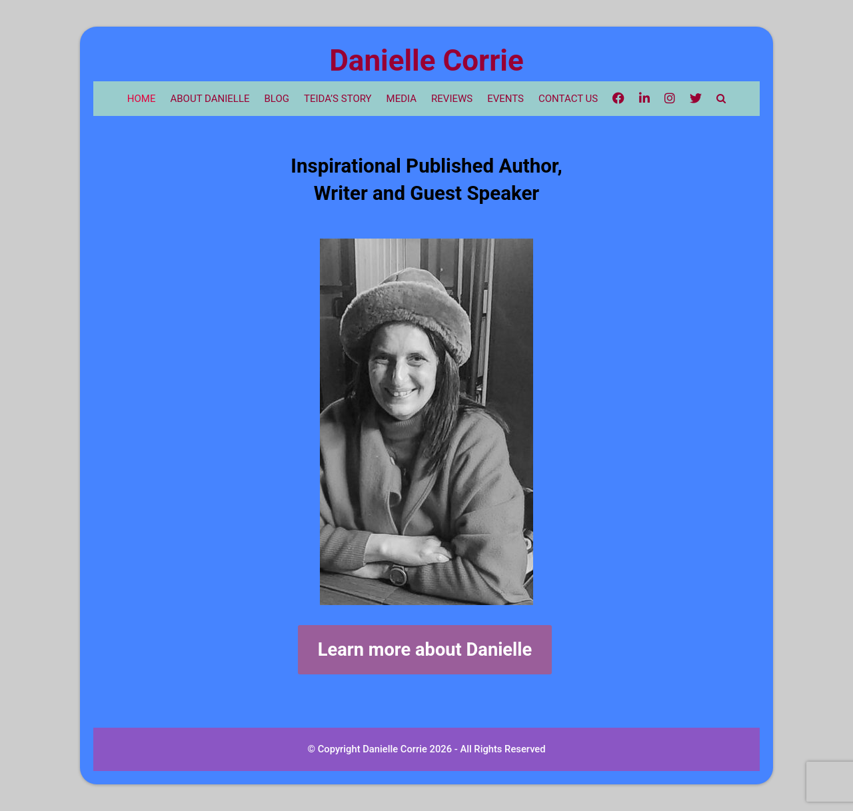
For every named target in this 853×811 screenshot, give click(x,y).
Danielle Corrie (426, 60)
